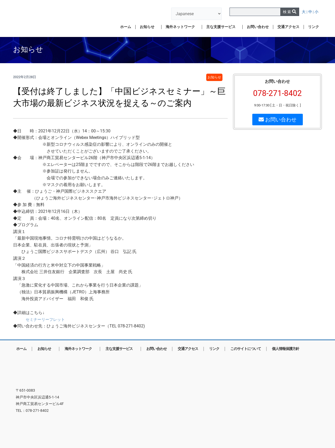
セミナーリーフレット (47, 319)
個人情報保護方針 (285, 349)
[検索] (289, 12)
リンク (313, 27)
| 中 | (310, 12)
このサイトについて (245, 349)
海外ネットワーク (182, 27)
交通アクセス (288, 27)
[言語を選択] (196, 14)
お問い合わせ (258, 27)
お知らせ (148, 27)
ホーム (125, 27)
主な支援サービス (222, 27)
